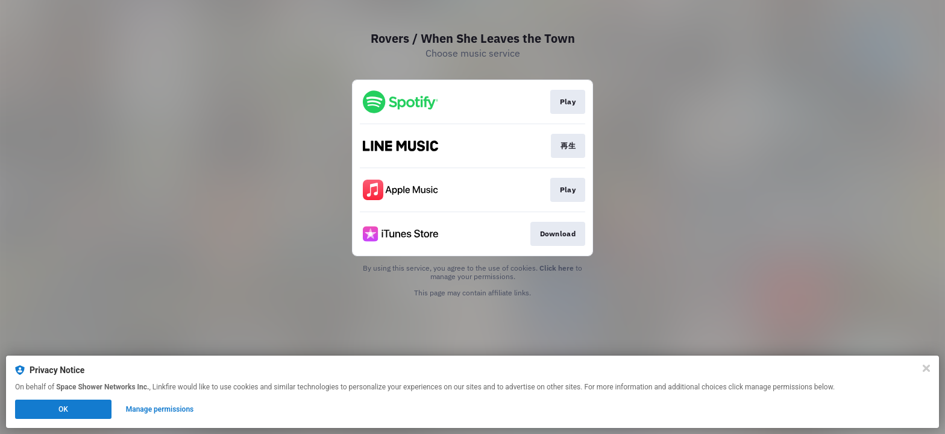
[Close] (926, 368)
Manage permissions (160, 409)
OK (63, 409)
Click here (556, 267)
